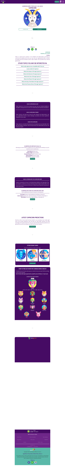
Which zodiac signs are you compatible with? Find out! (32, 66)
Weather (46, 439)
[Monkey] (32, 308)
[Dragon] (32, 301)
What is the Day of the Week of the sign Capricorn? (32, 81)
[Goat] (20, 308)
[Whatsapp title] (32, 49)
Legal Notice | (25, 453)
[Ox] (32, 294)
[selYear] (32, 278)
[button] (60, 2)
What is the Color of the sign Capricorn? (32, 76)
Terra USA (32, 439)
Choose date (32, 226)
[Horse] (44, 301)
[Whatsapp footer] (32, 462)
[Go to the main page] (3, 1)
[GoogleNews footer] (35, 462)
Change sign (25, 29)
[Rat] (20, 294)
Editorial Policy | (36, 453)
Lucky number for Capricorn (32, 69)
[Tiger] (44, 294)
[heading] (32, 159)
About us (40, 453)
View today (39, 29)
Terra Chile (19, 437)
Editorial (36, 446)
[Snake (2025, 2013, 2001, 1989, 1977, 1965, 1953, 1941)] (32, 285)
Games (24, 442)
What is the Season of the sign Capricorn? (32, 71)
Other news (40, 442)
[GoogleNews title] (36, 49)
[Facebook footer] (29, 462)
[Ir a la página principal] (16, 340)
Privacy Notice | (30, 453)
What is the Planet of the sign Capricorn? (32, 79)
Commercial (29, 446)
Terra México (45, 437)
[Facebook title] (28, 49)
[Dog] (26, 315)
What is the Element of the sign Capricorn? (32, 74)
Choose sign (32, 263)
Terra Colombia (33, 437)
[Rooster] (44, 308)
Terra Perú (19, 439)
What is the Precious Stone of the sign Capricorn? (32, 84)
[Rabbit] (20, 301)
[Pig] (38, 315)
